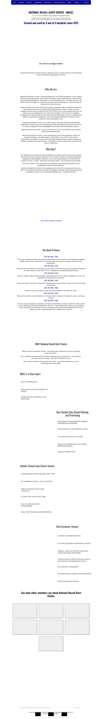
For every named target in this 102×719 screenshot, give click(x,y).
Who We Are (21, 2)
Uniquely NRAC (38, 2)
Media (70, 2)
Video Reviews (47, 2)
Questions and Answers (59, 2)
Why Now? (29, 2)
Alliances (78, 2)
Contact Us (86, 2)
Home (14, 2)
